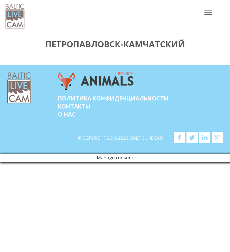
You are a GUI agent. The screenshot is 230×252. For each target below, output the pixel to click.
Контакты (74, 106)
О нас (67, 114)
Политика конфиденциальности (113, 98)
